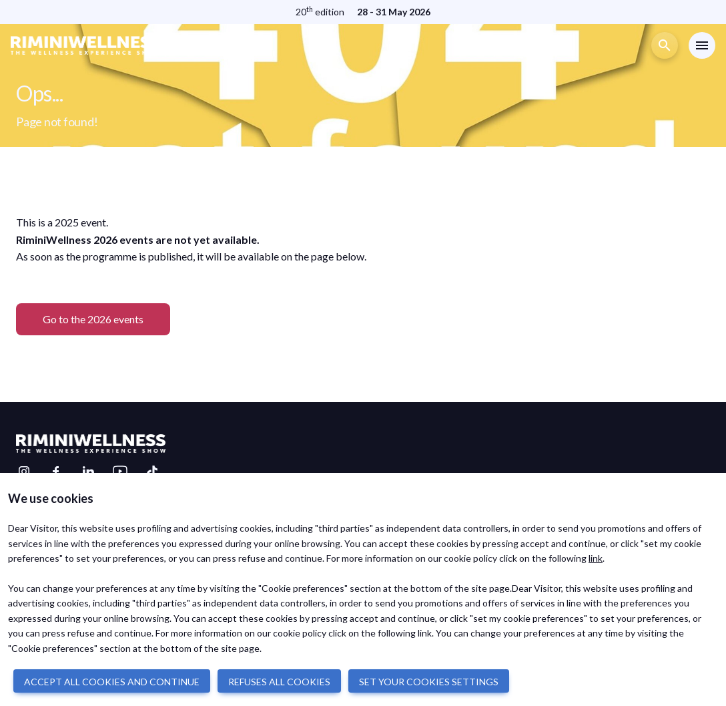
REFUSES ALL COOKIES (279, 681)
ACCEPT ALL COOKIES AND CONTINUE (112, 681)
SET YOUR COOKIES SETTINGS (428, 681)
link (596, 558)
